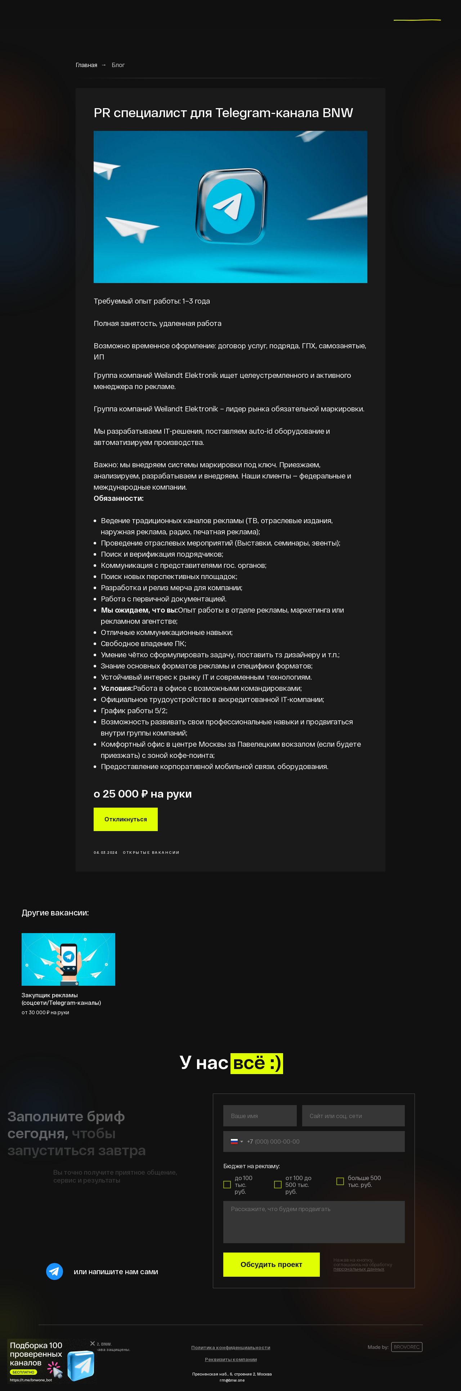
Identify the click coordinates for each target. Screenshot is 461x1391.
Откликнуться (125, 819)
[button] (359, 1269)
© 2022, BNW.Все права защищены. (107, 1347)
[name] (260, 1115)
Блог (118, 64)
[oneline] (353, 1115)
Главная (86, 64)
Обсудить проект (272, 1264)
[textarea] (314, 1222)
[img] (52, 1361)
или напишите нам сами (116, 1271)
